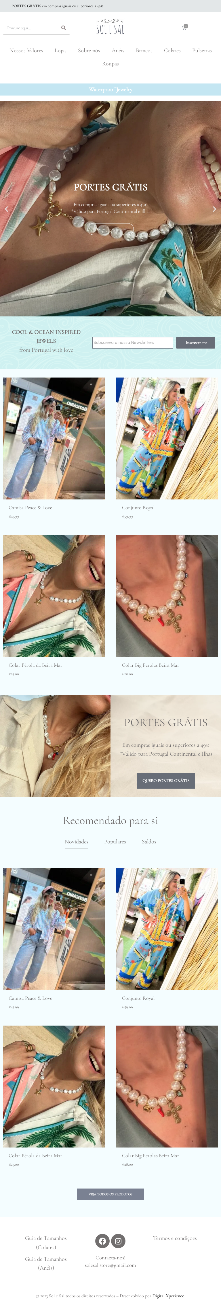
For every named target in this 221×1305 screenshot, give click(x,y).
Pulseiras (202, 50)
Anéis (118, 50)
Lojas (60, 50)
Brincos (144, 50)
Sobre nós (89, 50)
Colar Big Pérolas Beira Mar (150, 665)
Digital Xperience (168, 1296)
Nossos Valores (26, 50)
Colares (172, 50)
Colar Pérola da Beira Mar (35, 665)
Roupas (110, 63)
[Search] (63, 28)
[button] (105, 311)
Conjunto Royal (138, 507)
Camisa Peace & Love (30, 507)
